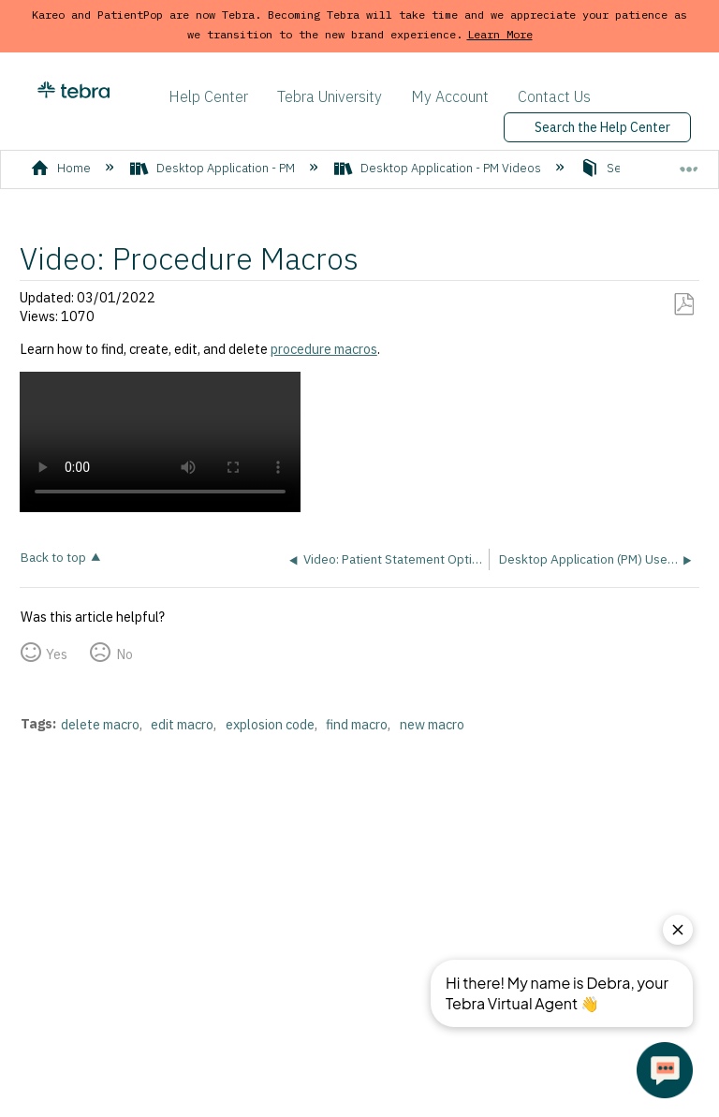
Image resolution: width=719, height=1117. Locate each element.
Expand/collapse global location (689, 162)
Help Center (208, 96)
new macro (432, 724)
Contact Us (554, 96)
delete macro (100, 724)
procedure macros (324, 349)
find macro (357, 724)
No (124, 654)
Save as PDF (683, 304)
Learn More (500, 34)
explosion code (270, 724)
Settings (616, 168)
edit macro (182, 724)
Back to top (53, 557)
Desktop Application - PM (214, 168)
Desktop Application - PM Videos (439, 168)
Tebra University (329, 96)
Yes (56, 654)
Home (62, 168)
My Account (450, 96)
